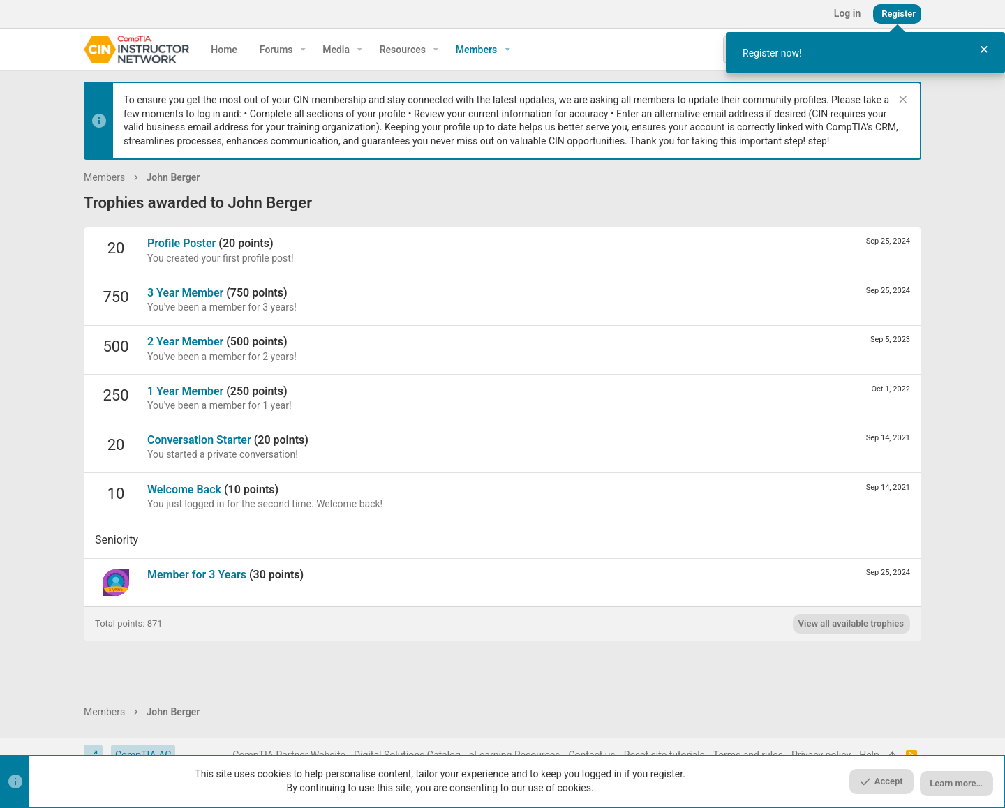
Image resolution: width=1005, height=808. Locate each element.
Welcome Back (184, 489)
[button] (303, 49)
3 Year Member (185, 292)
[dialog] (865, 52)
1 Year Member (185, 391)
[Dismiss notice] (901, 100)
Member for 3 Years (196, 574)
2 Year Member (185, 341)
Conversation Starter (199, 440)
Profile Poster (181, 243)
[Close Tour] (984, 50)
